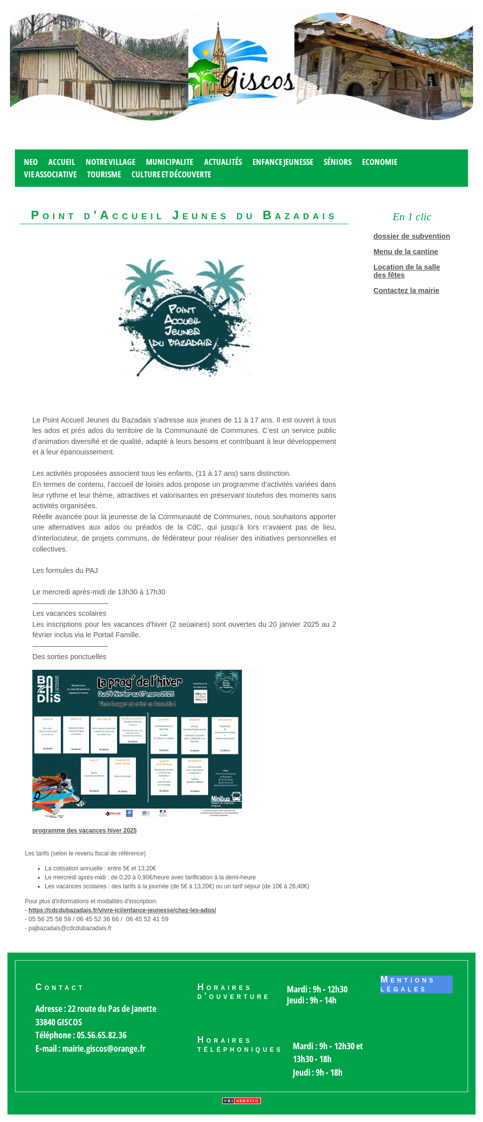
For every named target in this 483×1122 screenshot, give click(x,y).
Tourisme (104, 174)
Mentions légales (408, 984)
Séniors (338, 161)
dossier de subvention (411, 236)
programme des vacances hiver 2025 (84, 830)
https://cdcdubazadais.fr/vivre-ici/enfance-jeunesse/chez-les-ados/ (122, 910)
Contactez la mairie (406, 290)
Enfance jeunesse (282, 161)
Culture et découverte (171, 174)
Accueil (61, 161)
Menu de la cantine (405, 252)
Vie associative (50, 174)
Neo (31, 161)
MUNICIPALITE (169, 161)
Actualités (223, 161)
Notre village (110, 161)
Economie (379, 161)
